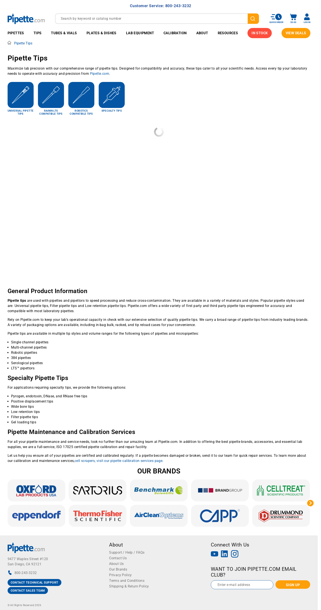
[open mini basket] (293, 18)
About (202, 33)
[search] (253, 18)
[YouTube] (214, 554)
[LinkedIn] (224, 554)
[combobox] (157, 18)
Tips (38, 33)
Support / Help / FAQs (126, 552)
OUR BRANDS (159, 471)
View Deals (296, 33)
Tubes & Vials (64, 33)
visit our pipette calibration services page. (130, 461)
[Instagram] (234, 554)
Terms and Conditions (126, 581)
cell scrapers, (86, 461)
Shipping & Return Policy (129, 586)
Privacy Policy (120, 575)
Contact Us (118, 558)
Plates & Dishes (101, 33)
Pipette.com (99, 74)
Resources (228, 33)
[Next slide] (310, 503)
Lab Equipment (140, 33)
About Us (116, 564)
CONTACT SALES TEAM (28, 590)
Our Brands (118, 569)
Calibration (175, 33)
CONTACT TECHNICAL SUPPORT (34, 582)
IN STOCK (260, 33)
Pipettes (16, 33)
